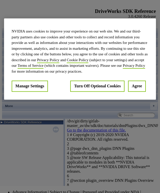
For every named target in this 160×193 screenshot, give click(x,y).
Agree (137, 86)
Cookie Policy (77, 60)
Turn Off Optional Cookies (97, 86)
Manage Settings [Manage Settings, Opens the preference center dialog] (29, 86)
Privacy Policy (48, 60)
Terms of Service (30, 65)
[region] (80, 59)
